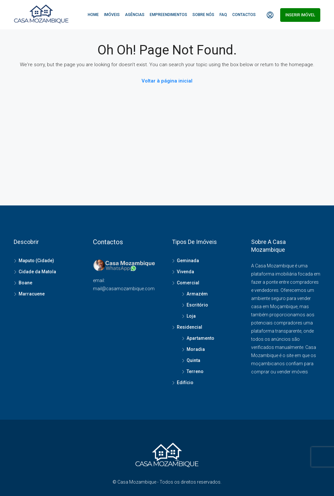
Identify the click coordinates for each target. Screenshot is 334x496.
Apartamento (200, 338)
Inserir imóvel (300, 15)
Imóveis (112, 14)
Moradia (196, 349)
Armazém (197, 293)
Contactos (244, 14)
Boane (25, 282)
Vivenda (185, 271)
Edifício (185, 382)
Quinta (193, 360)
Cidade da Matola (37, 271)
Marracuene (32, 293)
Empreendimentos (168, 14)
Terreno (195, 371)
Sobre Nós (203, 14)
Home (93, 14)
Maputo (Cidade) (36, 260)
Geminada (188, 260)
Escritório (197, 305)
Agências (134, 14)
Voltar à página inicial (167, 81)
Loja (191, 316)
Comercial (188, 282)
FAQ (223, 14)
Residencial (189, 327)
